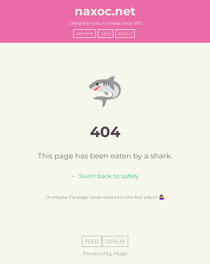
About (125, 33)
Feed (92, 241)
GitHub (115, 241)
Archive (85, 33)
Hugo (120, 254)
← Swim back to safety (105, 176)
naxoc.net (105, 11)
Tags (106, 33)
